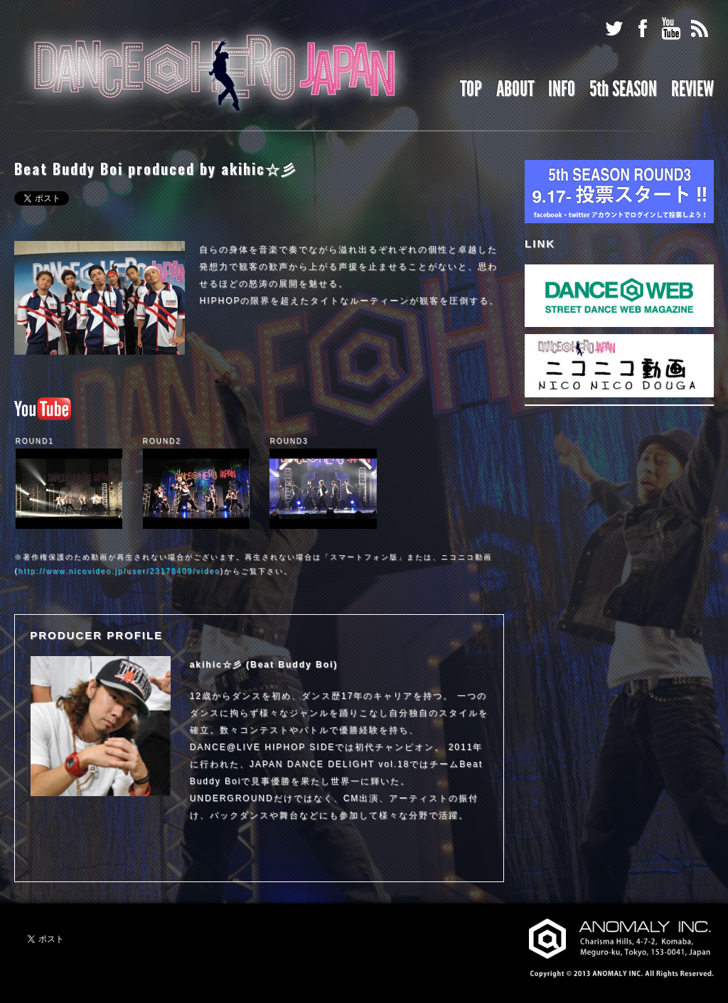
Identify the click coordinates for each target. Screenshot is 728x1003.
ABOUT (515, 89)
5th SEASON (623, 89)
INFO (561, 89)
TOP (471, 89)
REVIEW (692, 89)
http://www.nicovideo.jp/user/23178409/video (119, 571)
